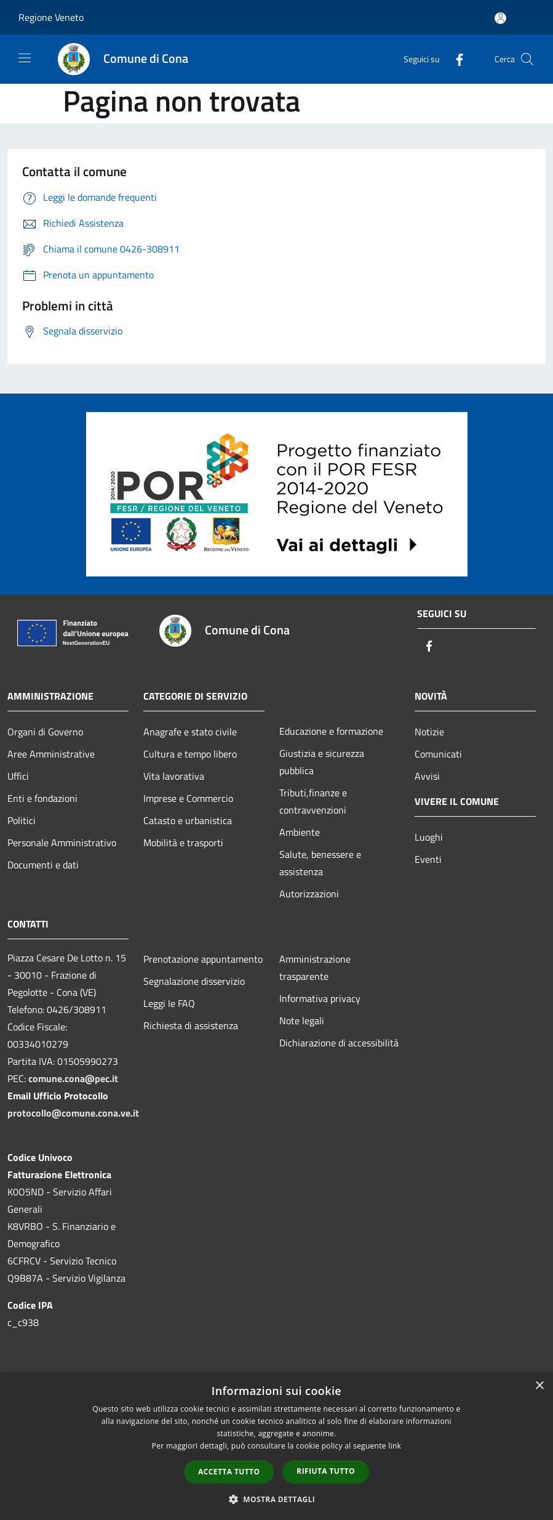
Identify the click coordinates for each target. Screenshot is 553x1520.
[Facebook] (454, 59)
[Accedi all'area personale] (500, 18)
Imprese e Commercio (188, 798)
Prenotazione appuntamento (203, 959)
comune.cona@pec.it (73, 1078)
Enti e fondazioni (42, 798)
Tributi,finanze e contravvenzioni (313, 801)
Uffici (18, 776)
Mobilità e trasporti (183, 842)
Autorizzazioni (309, 893)
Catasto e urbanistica (187, 820)
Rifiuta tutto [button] (325, 1471)
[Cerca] (527, 59)
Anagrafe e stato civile (190, 731)
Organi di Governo (45, 731)
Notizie (429, 731)
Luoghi (429, 837)
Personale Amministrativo (61, 842)
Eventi (428, 859)
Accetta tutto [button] (229, 1471)
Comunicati (438, 753)
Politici (21, 820)
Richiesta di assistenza (190, 1025)
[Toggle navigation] (24, 58)
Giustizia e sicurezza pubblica (321, 762)
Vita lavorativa (173, 776)
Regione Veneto (51, 17)
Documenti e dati (43, 864)
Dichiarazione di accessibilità (339, 1042)
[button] (277, 1499)
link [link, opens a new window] (394, 1446)
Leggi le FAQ (169, 1003)
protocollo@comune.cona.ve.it (73, 1113)
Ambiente (299, 832)
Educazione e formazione (331, 731)
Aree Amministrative (51, 753)
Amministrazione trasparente (315, 968)
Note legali (301, 1020)
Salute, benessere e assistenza (320, 863)
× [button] (539, 1386)
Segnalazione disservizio (194, 981)
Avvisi (427, 776)
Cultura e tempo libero (190, 753)
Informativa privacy (319, 998)
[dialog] (276, 1446)
